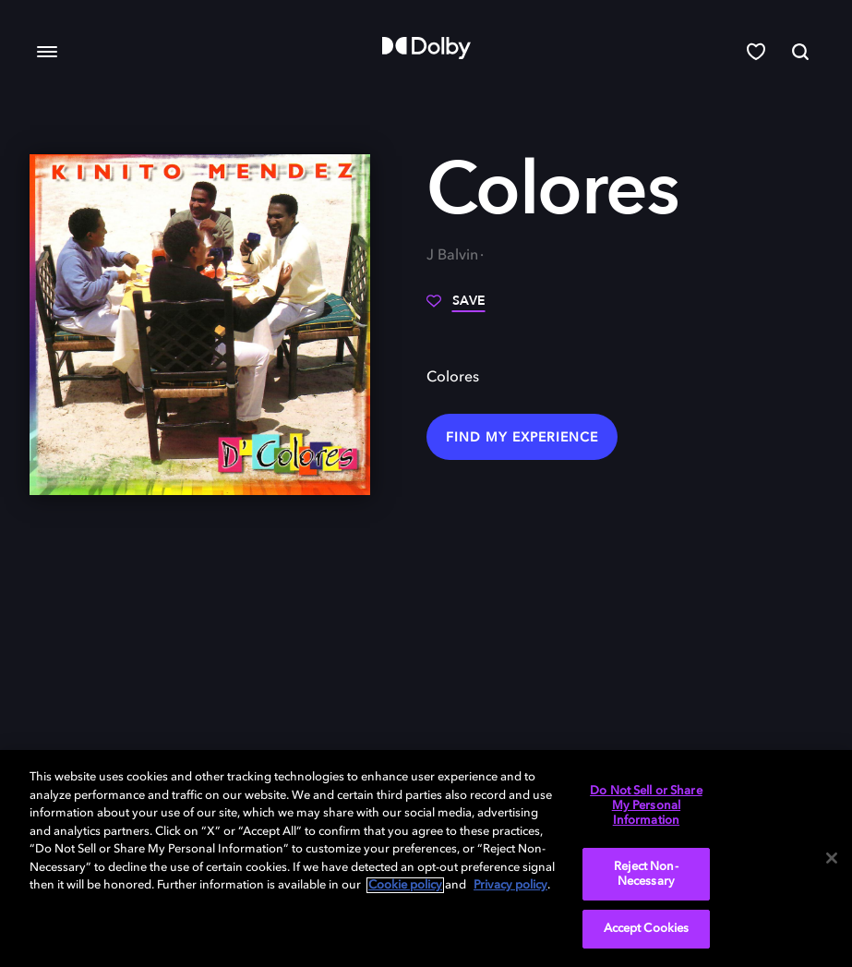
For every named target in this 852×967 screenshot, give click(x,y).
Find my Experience (522, 437)
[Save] (456, 307)
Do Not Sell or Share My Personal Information (646, 805)
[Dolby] (426, 48)
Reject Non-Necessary (646, 874)
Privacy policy (510, 885)
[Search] (800, 51)
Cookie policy (405, 885)
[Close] (831, 858)
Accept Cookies (647, 929)
